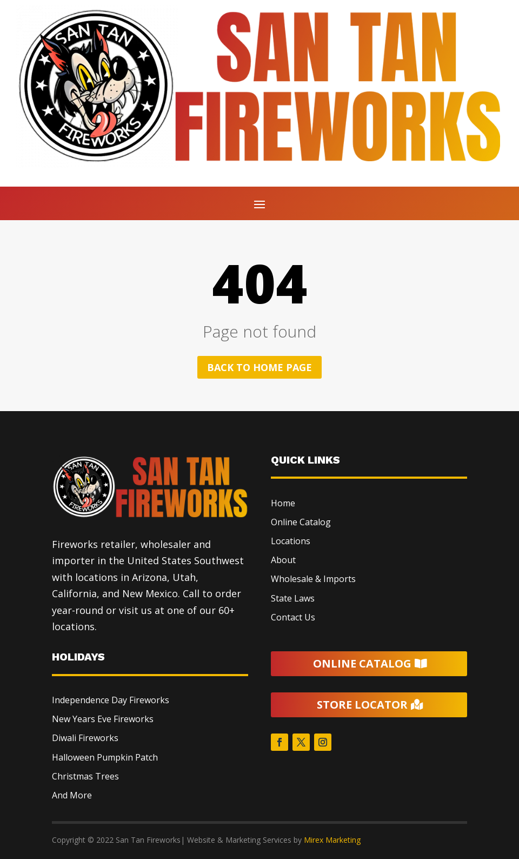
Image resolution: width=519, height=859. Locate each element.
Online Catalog (301, 522)
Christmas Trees (85, 776)
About (283, 560)
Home (283, 503)
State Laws (293, 598)
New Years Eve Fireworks (103, 719)
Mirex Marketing (332, 840)
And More (72, 795)
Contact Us (293, 617)
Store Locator (362, 704)
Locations (290, 541)
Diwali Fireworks (85, 738)
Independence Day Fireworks (110, 700)
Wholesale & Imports (313, 579)
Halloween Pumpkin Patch (105, 757)
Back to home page (259, 367)
